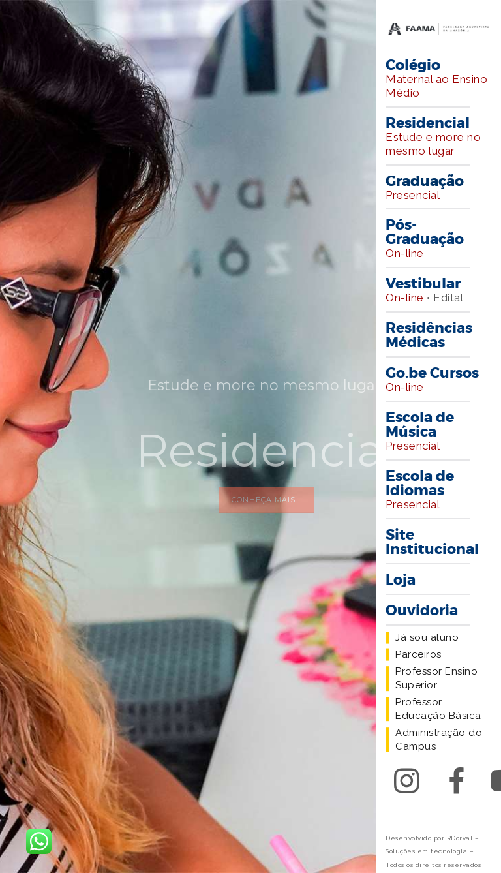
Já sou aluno (427, 637)
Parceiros (418, 654)
